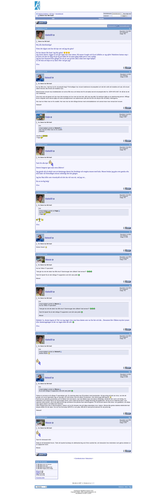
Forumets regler (40, 477)
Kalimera (121, 487)
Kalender (101, 18)
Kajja (47, 117)
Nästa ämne (89, 458)
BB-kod (38, 471)
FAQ (53, 18)
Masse (48, 259)
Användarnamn (108, 13)
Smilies (38, 472)
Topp (130, 487)
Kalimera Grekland (43, 13)
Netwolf (48, 77)
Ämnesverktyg (112, 26)
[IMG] (37, 473)
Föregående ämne (80, 458)
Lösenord (106, 15)
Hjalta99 (48, 35)
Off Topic (51, 13)
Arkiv (126, 487)
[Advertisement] (92, 5)
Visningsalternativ (124, 26)
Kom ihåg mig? (126, 13)
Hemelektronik (59, 13)
